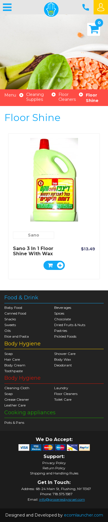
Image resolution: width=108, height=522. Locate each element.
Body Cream (14, 365)
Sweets (10, 325)
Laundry (61, 388)
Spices (59, 313)
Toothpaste (13, 371)
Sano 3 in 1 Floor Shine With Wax (33, 251)
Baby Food (13, 307)
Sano (33, 235)
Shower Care (64, 353)
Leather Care (15, 405)
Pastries (60, 330)
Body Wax (62, 359)
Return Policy (54, 468)
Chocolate (62, 319)
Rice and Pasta (16, 336)
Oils (7, 330)
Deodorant (63, 365)
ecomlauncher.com (83, 515)
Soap (8, 353)
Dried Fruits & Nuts (69, 325)
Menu (10, 95)
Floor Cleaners (67, 97)
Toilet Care (62, 399)
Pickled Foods (65, 336)
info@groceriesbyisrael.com (62, 499)
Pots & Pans (14, 422)
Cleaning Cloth (16, 388)
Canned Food (15, 313)
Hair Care (12, 359)
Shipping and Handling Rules (54, 473)
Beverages (62, 307)
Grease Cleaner (16, 399)
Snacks (10, 319)
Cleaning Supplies (35, 97)
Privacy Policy (54, 463)
